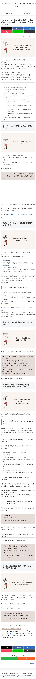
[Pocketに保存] (6, 31)
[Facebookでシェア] (18, 28)
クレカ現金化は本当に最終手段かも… (15, 92)
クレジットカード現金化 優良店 (20, 216)
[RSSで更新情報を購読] (26, 660)
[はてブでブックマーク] (29, 28)
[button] (29, 31)
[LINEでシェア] (18, 31)
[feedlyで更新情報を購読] (9, 660)
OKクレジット (11, 634)
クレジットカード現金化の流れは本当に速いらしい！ (17, 87)
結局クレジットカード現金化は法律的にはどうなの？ (17, 90)
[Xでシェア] (6, 28)
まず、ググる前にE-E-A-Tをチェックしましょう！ (18, 100)
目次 (16, 84)
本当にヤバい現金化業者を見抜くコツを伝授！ (15, 94)
